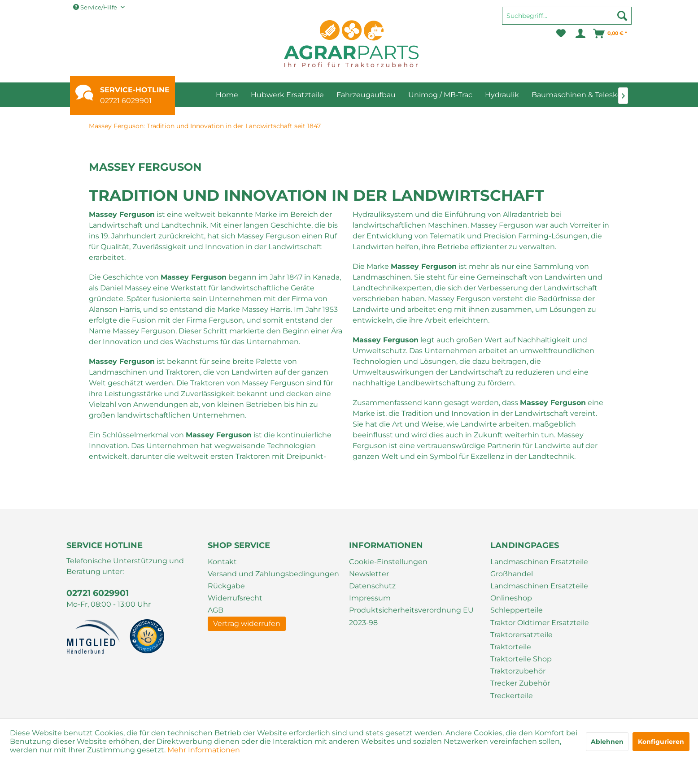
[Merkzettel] (561, 34)
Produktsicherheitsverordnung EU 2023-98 (411, 616)
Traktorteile (510, 647)
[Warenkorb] (610, 34)
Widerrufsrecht (235, 598)
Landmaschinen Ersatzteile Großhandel (539, 567)
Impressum (370, 598)
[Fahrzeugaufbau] (366, 95)
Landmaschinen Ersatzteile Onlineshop (539, 592)
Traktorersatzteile (521, 634)
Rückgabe (226, 586)
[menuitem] (567, 20)
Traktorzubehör (517, 671)
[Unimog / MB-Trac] (440, 95)
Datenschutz (372, 586)
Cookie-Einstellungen (388, 561)
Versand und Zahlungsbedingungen (273, 574)
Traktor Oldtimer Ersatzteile (539, 622)
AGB (215, 610)
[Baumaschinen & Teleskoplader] (588, 95)
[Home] (226, 95)
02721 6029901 (126, 100)
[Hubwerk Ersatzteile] (287, 95)
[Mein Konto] (580, 34)
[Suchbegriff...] (567, 16)
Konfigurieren (661, 742)
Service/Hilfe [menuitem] (95, 7)
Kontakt (222, 561)
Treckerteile (511, 695)
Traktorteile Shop (521, 659)
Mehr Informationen (203, 750)
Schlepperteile (516, 610)
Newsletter (369, 574)
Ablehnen (607, 742)
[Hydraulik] (502, 95)
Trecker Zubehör (520, 683)
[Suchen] (622, 16)
